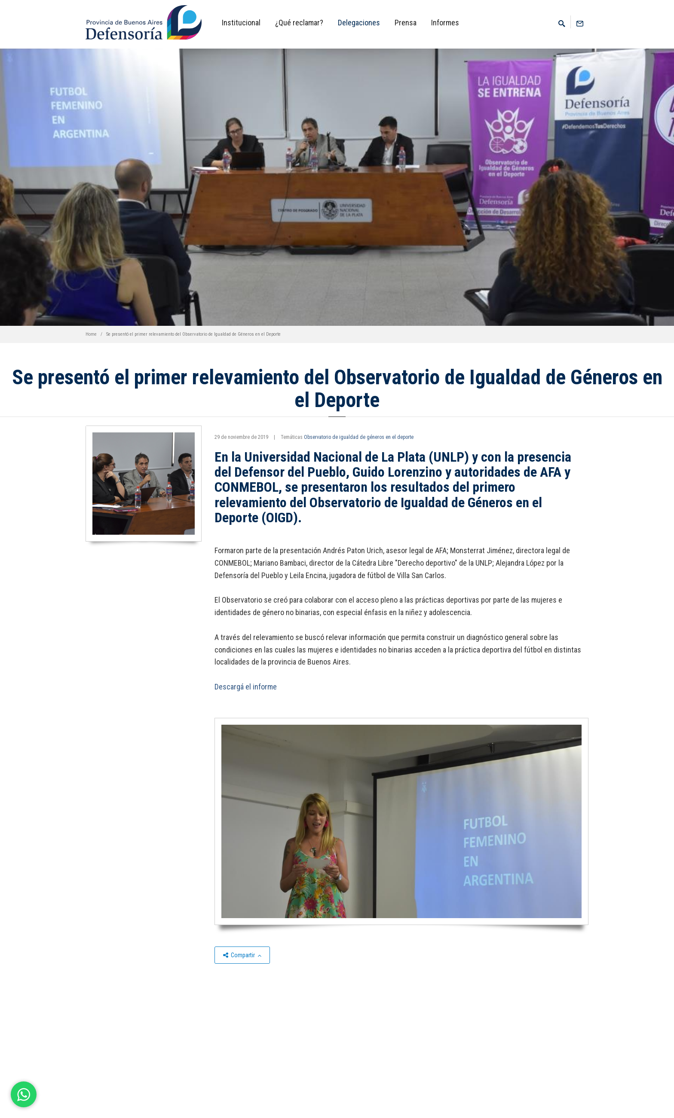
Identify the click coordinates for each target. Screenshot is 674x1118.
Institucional (241, 22)
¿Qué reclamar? (299, 22)
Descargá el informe (245, 686)
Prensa (406, 22)
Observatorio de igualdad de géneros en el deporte (359, 437)
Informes (445, 22)
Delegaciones (359, 22)
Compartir (242, 955)
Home (91, 334)
